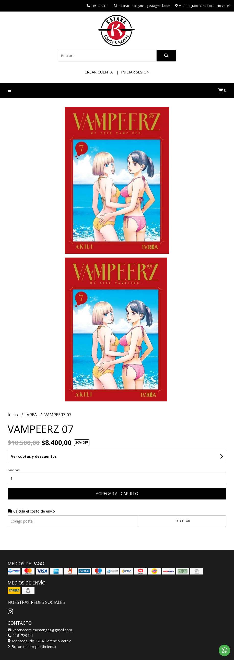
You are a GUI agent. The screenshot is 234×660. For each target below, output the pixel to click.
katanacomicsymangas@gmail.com (40, 629)
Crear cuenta (99, 71)
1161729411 (20, 635)
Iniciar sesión (135, 71)
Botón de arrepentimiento (32, 646)
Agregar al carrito (117, 493)
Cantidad (14, 470)
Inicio (13, 415)
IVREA (32, 415)
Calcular (182, 521)
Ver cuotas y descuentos (34, 456)
